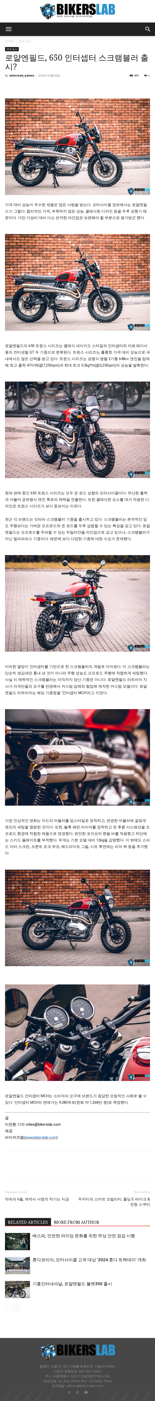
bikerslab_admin (22, 75)
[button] (8, 29)
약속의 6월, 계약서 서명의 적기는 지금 (37, 1199)
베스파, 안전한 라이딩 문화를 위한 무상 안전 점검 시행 (83, 1235)
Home (9, 41)
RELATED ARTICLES (28, 1222)
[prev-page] (8, 1308)
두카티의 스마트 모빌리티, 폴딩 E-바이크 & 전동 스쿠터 (114, 1202)
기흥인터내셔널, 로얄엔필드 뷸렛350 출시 (72, 1283)
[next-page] (16, 1308)
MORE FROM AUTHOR (76, 1222)
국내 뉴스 (24, 41)
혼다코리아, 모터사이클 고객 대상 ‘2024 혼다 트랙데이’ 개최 (89, 1259)
